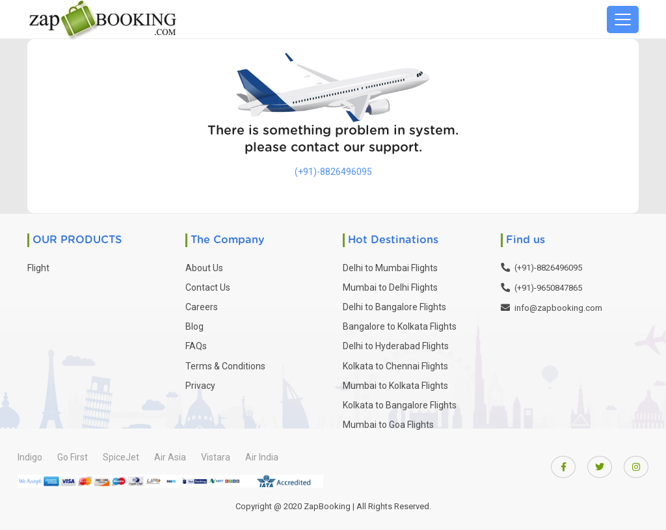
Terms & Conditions (225, 366)
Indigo (30, 457)
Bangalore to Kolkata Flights (400, 326)
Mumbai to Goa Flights (388, 424)
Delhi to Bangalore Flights (394, 307)
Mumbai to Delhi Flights (390, 287)
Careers (201, 307)
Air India (261, 457)
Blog (194, 326)
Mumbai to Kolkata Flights (395, 385)
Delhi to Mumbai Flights (390, 268)
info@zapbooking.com (558, 308)
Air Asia (170, 457)
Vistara (215, 457)
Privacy (200, 385)
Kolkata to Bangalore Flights (400, 405)
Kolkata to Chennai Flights (395, 366)
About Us (204, 268)
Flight (38, 268)
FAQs (196, 346)
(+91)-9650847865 (548, 288)
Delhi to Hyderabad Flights (396, 346)
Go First (72, 457)
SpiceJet (121, 457)
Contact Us (207, 287)
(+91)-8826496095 (333, 171)
